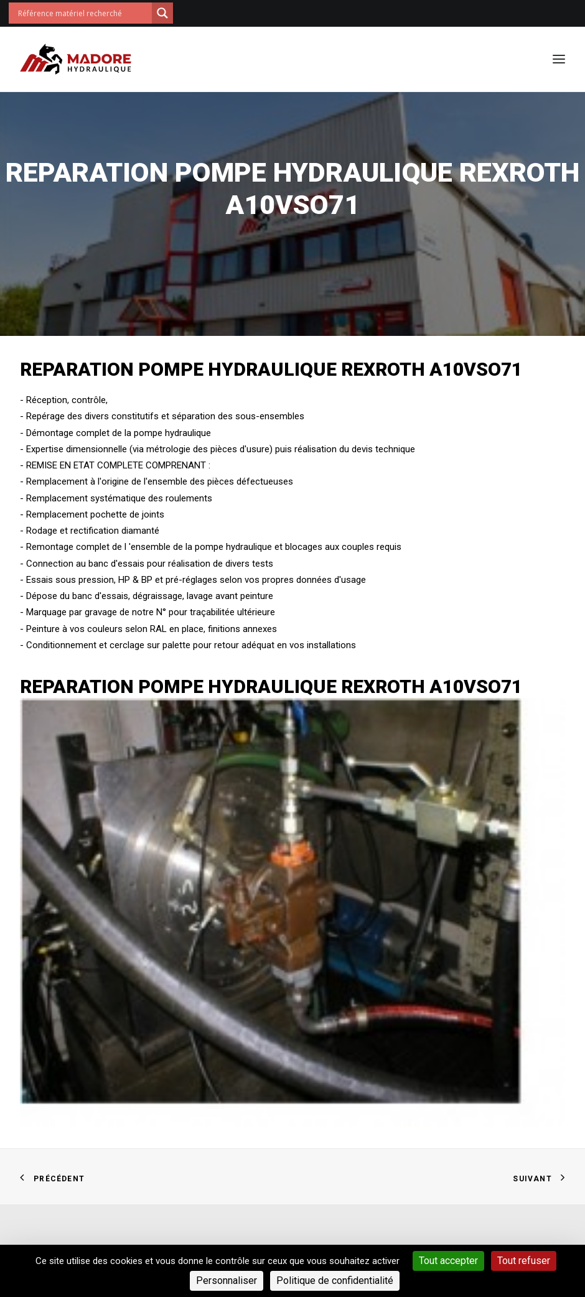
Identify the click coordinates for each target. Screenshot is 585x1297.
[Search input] (83, 13)
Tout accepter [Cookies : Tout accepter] (448, 1261)
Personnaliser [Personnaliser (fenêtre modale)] (226, 1280)
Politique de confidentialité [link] (334, 1280)
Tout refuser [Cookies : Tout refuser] (523, 1261)
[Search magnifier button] (162, 13)
